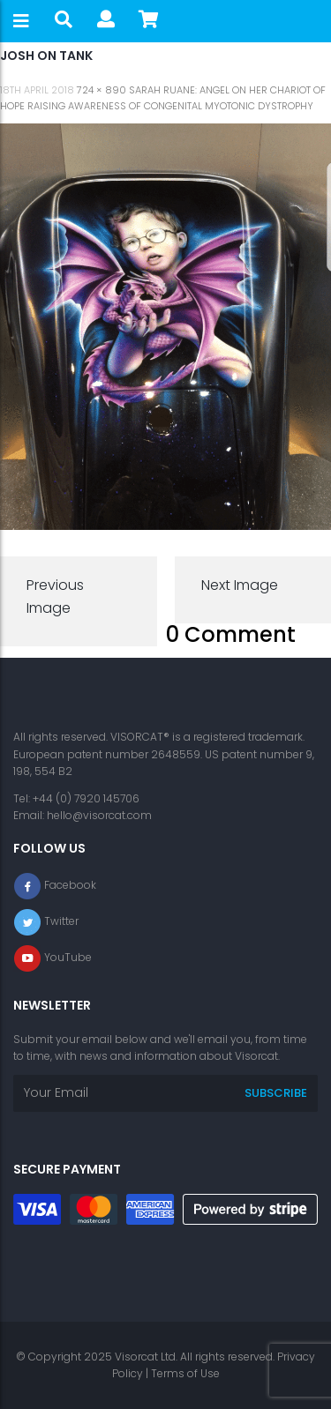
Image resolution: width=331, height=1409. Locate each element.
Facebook (70, 885)
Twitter (61, 921)
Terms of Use (185, 1373)
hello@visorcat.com (99, 815)
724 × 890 (101, 90)
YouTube (68, 958)
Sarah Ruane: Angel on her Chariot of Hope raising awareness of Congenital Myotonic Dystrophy (163, 98)
